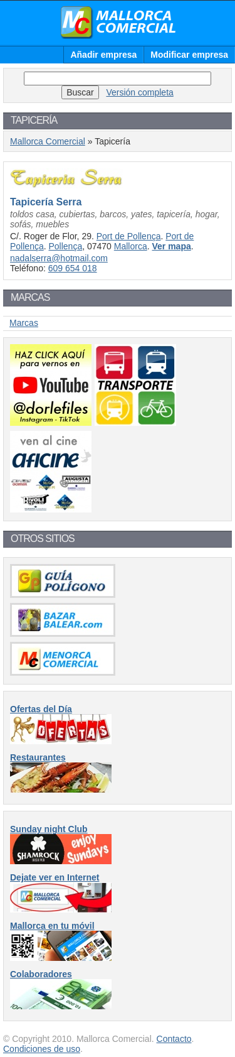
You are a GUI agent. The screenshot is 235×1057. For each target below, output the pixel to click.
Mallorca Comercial (117, 22)
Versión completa (139, 92)
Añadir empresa (103, 55)
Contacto (174, 1039)
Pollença (65, 246)
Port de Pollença (129, 236)
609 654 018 (72, 268)
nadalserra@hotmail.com (59, 258)
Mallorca (130, 246)
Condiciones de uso (41, 1049)
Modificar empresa (189, 55)
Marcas (23, 323)
